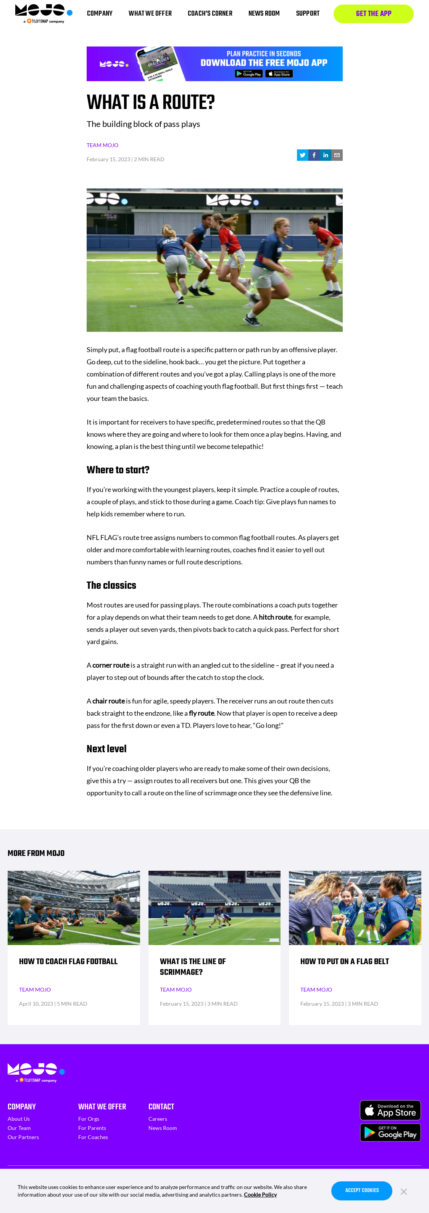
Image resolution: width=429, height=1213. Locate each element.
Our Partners (23, 1137)
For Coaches (93, 1137)
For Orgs (88, 1118)
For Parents (92, 1128)
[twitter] (302, 155)
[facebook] (314, 155)
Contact (161, 1107)
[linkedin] (325, 155)
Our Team (19, 1128)
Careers (157, 1118)
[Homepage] (44, 14)
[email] (337, 155)
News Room (162, 1128)
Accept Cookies (362, 1190)
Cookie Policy (260, 1194)
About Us (19, 1118)
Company (22, 1107)
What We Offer (102, 1107)
